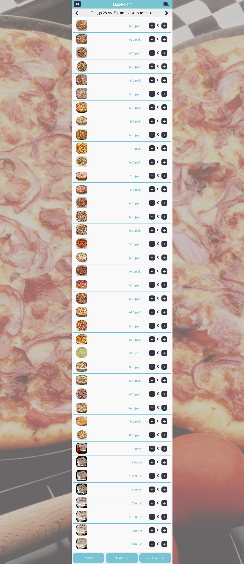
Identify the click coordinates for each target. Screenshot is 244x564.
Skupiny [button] (167, 4)
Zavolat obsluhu (155, 558)
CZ (77, 4)
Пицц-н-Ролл (122, 4)
